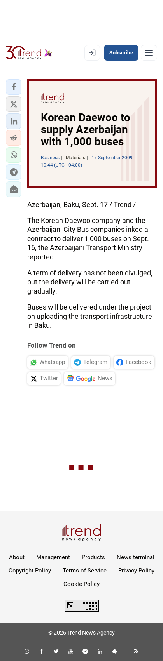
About (17, 557)
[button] (13, 87)
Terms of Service (85, 570)
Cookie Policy (81, 584)
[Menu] (149, 53)
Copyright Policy (30, 570)
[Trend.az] (29, 53)
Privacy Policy (136, 570)
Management (53, 557)
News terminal (135, 557)
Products (93, 557)
